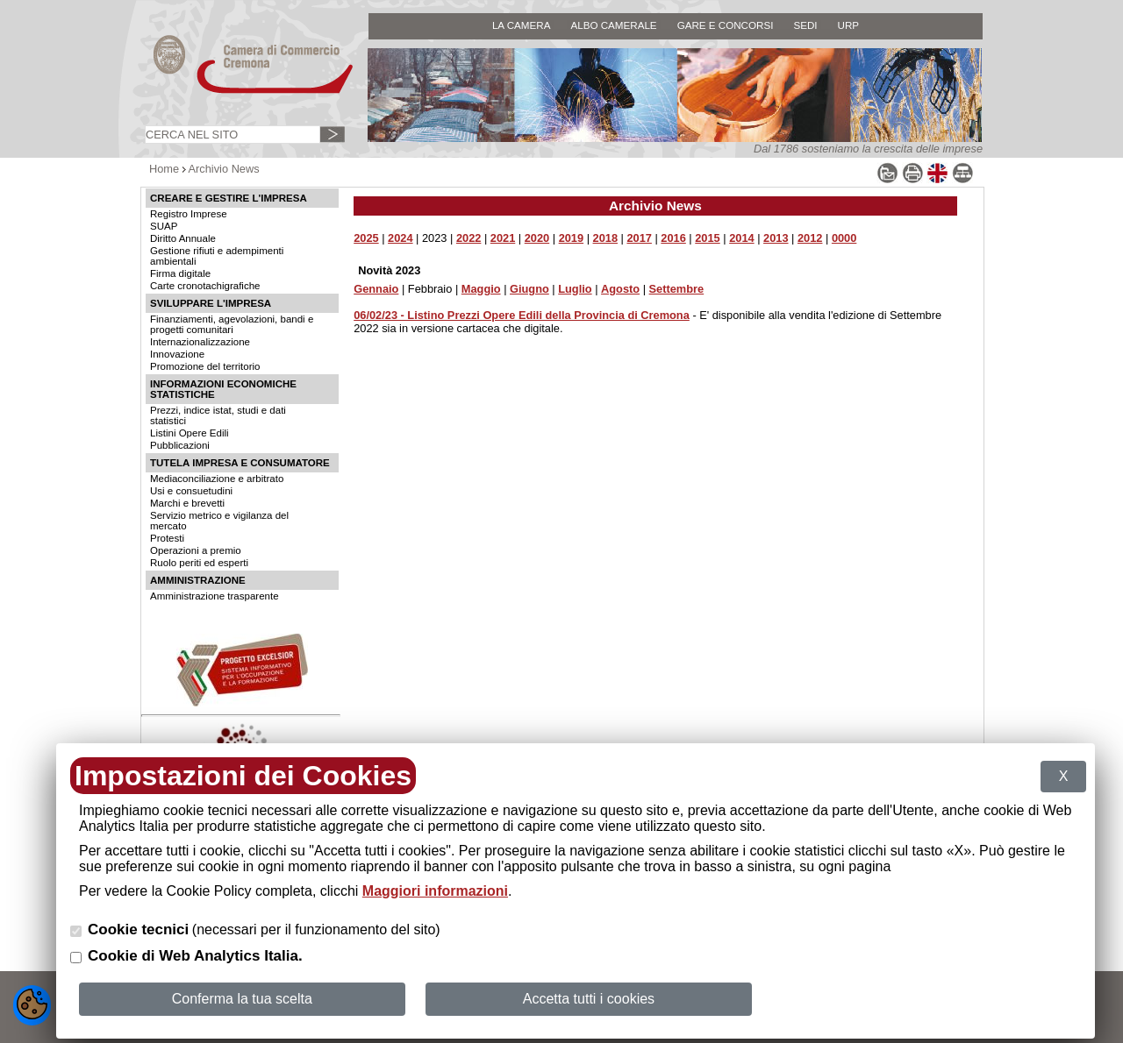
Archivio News (224, 168)
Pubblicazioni (180, 445)
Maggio (481, 288)
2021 (502, 238)
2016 (673, 238)
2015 (707, 238)
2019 (571, 238)
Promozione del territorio (205, 366)
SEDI (805, 25)
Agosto (620, 288)
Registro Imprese (188, 214)
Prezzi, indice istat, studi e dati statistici (218, 415)
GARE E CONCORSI (725, 25)
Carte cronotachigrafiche (205, 285)
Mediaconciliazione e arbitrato (216, 478)
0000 (844, 238)
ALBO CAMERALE (613, 25)
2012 (810, 238)
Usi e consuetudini (191, 491)
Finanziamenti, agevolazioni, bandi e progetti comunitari (231, 324)
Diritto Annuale (183, 238)
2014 (741, 238)
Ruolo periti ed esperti (199, 562)
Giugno (529, 288)
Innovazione (177, 354)
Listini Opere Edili (189, 433)
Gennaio (376, 288)
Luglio (574, 288)
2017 (638, 238)
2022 (468, 238)
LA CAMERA (521, 25)
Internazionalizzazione (200, 342)
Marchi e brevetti (187, 503)
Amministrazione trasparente (214, 596)
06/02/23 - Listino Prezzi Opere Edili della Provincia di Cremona (522, 315)
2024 (400, 238)
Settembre (677, 288)
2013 (775, 238)
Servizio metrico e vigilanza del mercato (219, 520)
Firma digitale (180, 273)
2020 (537, 238)
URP (849, 25)
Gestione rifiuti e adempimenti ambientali (216, 255)
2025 (366, 238)
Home (164, 168)
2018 (605, 238)
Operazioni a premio (195, 550)
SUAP (163, 226)
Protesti (167, 538)
